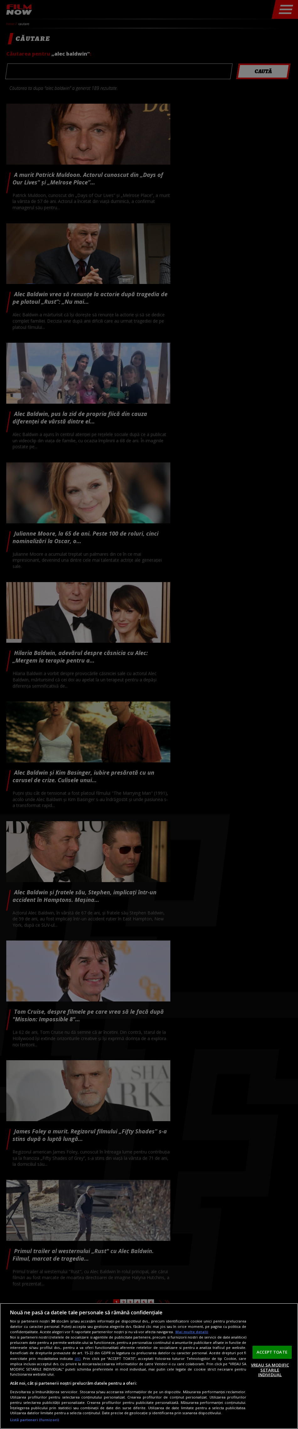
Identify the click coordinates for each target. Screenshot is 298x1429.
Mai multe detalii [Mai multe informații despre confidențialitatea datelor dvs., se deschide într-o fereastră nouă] (191, 1331)
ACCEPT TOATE (272, 1352)
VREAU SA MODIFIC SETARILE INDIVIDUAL (270, 1369)
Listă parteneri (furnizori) (34, 1419)
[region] (149, 1366)
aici (78, 1358)
